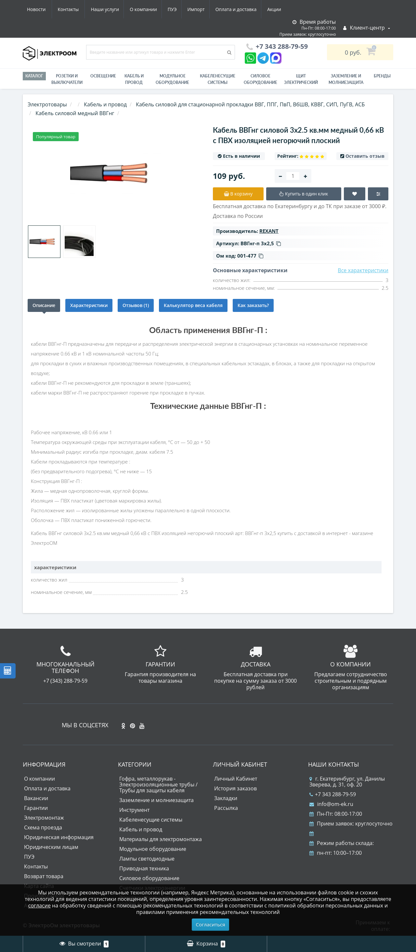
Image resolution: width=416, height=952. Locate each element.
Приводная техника (144, 868)
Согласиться (210, 924)
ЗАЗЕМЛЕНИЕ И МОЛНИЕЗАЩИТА (346, 79)
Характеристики (89, 305)
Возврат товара (43, 876)
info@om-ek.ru (331, 804)
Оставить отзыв (364, 156)
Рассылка (226, 807)
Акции (217, 9)
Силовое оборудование (260, 79)
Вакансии (36, 798)
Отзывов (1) (136, 305)
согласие (39, 905)
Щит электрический (301, 79)
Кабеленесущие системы (217, 79)
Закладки (225, 798)
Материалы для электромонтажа (160, 839)
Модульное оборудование (172, 79)
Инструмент (134, 809)
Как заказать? (253, 305)
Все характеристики (363, 270)
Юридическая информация (59, 837)
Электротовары (47, 104)
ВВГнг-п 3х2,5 (260, 243)
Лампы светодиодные (147, 858)
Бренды (382, 76)
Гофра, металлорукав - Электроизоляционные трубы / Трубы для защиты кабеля (158, 784)
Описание (43, 305)
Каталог (34, 76)
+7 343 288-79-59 (332, 794)
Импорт (136, 9)
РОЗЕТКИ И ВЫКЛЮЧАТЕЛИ (67, 79)
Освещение (103, 76)
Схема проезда (43, 827)
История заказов (235, 788)
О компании (81, 9)
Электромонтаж (44, 817)
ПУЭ (111, 9)
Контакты (277, 9)
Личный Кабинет (235, 778)
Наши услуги (41, 9)
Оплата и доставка (177, 9)
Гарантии (36, 807)
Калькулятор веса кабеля (193, 305)
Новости (245, 9)
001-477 (250, 255)
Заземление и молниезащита (156, 800)
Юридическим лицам (51, 847)
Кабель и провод (134, 79)
